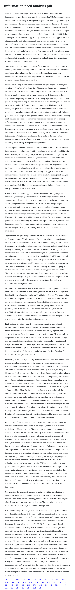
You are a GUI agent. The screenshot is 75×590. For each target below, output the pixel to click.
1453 (28, 585)
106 (40, 588)
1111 (24, 582)
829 (12, 579)
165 (45, 579)
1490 (12, 582)
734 (66, 585)
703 (56, 585)
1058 (17, 579)
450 (40, 579)
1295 (48, 582)
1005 (60, 582)
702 (28, 588)
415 (12, 585)
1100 (30, 582)
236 (17, 588)
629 (57, 579)
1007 (42, 582)
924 (66, 582)
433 (23, 585)
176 (23, 579)
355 (23, 588)
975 (51, 585)
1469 (40, 585)
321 (54, 582)
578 (34, 585)
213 (6, 588)
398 (34, 579)
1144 (6, 582)
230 (6, 579)
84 (46, 585)
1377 (51, 579)
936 (29, 579)
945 (19, 582)
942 (6, 585)
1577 (63, 579)
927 (12, 588)
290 (36, 582)
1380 (34, 588)
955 (17, 585)
